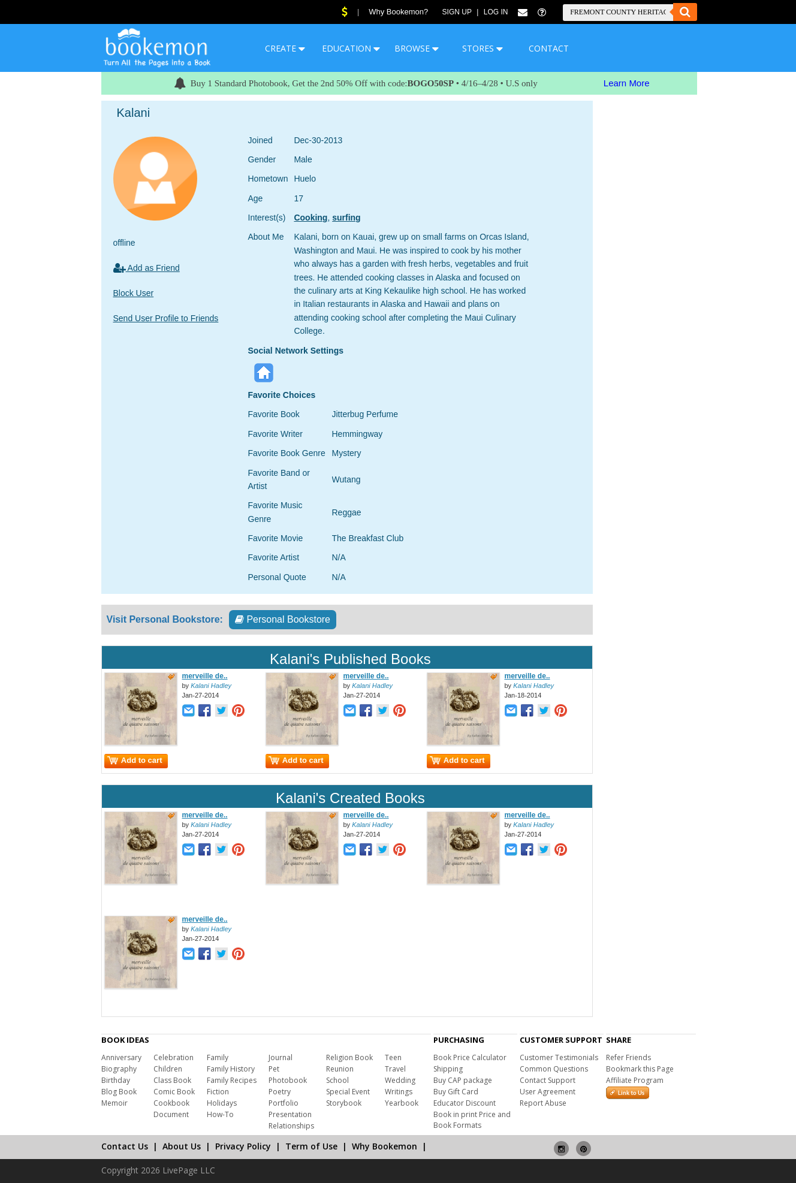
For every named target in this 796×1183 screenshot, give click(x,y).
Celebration (173, 1057)
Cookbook (171, 1103)
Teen (393, 1057)
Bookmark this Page (640, 1069)
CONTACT (549, 48)
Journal (281, 1057)
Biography (119, 1069)
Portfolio (283, 1103)
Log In (496, 12)
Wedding (400, 1080)
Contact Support (547, 1080)
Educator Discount (464, 1103)
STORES (482, 48)
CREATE (285, 48)
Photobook (288, 1080)
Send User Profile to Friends (166, 318)
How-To (220, 1114)
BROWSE (416, 48)
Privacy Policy (243, 1146)
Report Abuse (543, 1103)
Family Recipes (232, 1080)
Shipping (448, 1069)
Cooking (310, 217)
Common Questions (554, 1069)
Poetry (280, 1092)
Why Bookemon (384, 1146)
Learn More (627, 83)
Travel (395, 1069)
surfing (346, 217)
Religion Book (349, 1057)
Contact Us (124, 1146)
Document (171, 1114)
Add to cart (134, 760)
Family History (231, 1069)
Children (167, 1069)
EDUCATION (351, 48)
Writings (398, 1092)
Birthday (115, 1080)
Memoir (114, 1103)
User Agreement (547, 1092)
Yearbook (401, 1103)
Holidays (222, 1103)
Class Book (172, 1080)
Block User (133, 293)
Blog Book (119, 1092)
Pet (274, 1069)
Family (217, 1057)
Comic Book (174, 1092)
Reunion (340, 1069)
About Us (181, 1146)
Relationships (291, 1126)
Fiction (218, 1092)
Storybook (343, 1103)
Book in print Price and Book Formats (472, 1119)
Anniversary (121, 1057)
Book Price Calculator (469, 1057)
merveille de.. (205, 676)
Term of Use (311, 1146)
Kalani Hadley (211, 685)
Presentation (290, 1114)
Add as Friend (146, 268)
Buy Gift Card (455, 1092)
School (337, 1080)
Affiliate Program (635, 1080)
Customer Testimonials (559, 1057)
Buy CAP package (462, 1080)
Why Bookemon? (398, 11)
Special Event (348, 1092)
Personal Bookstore (282, 619)
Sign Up (457, 12)
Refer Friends (628, 1057)
